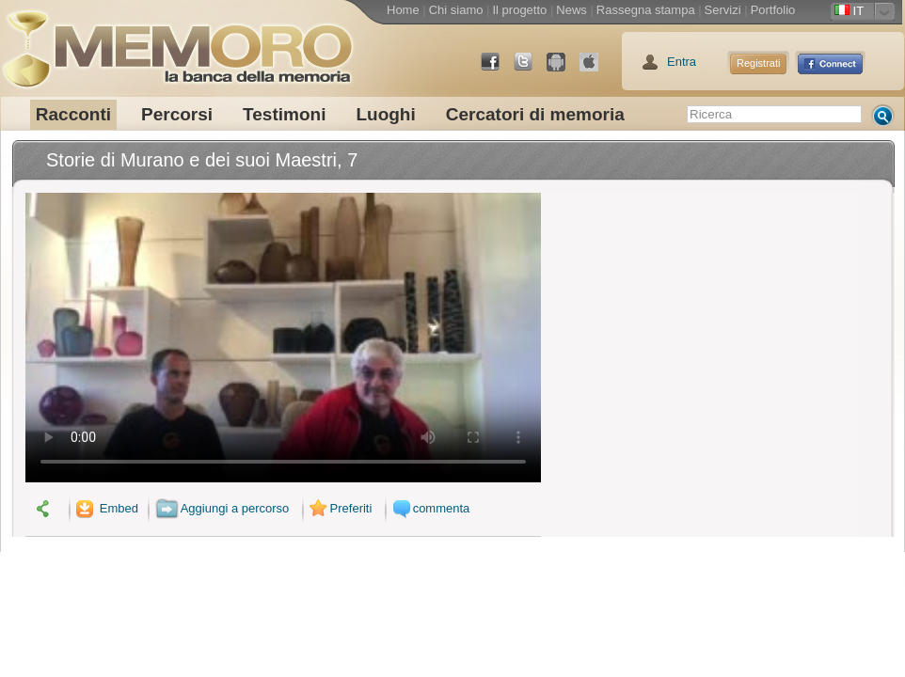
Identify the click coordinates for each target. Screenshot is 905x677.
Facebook (498, 69)
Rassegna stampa (645, 10)
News (571, 10)
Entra (681, 62)
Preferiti (339, 508)
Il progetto (519, 10)
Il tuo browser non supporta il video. (283, 337)
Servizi (723, 10)
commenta (429, 508)
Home (403, 10)
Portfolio (773, 10)
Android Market (563, 69)
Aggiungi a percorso (222, 508)
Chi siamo (456, 10)
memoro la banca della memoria (177, 42)
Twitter (531, 69)
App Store (596, 69)
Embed (105, 508)
